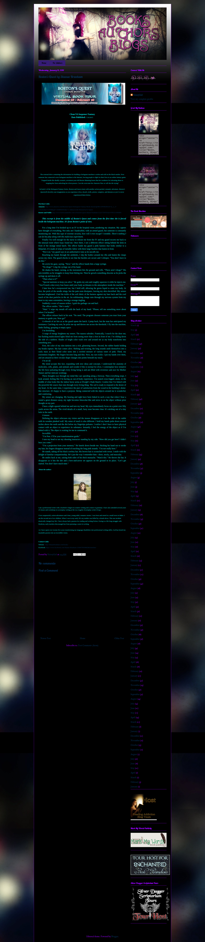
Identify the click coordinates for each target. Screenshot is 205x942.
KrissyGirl (138, 95)
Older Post (119, 638)
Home (44, 63)
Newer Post (45, 638)
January (134, 348)
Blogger (114, 936)
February (135, 344)
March (133, 325)
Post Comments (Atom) (88, 645)
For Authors (57, 63)
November (135, 358)
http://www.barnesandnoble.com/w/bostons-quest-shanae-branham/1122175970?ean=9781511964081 (87, 213)
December (135, 353)
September (135, 367)
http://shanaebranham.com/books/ (56, 545)
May (133, 330)
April (133, 334)
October (134, 362)
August (134, 371)
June (133, 381)
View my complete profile (142, 99)
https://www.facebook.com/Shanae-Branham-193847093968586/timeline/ (71, 547)
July (132, 376)
